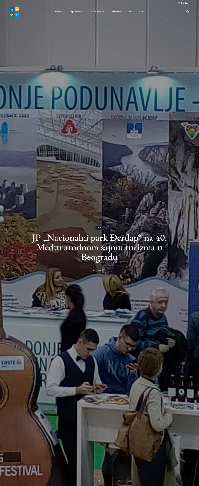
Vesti (99, 227)
